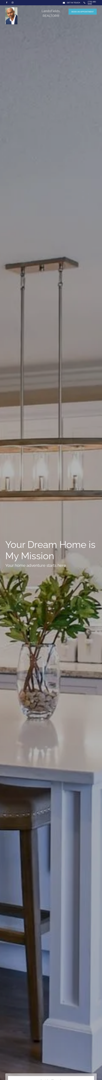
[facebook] (6, 3)
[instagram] (12, 3)
